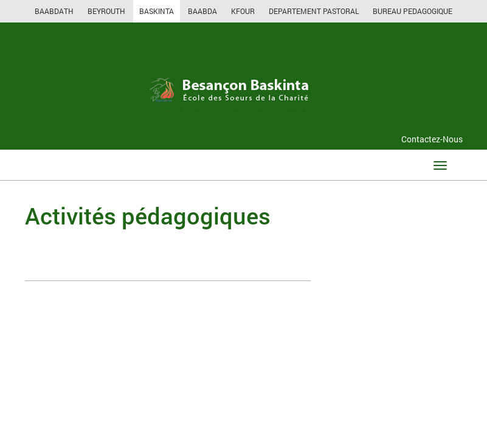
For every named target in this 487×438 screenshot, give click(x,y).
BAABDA (202, 11)
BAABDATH (54, 11)
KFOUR (243, 11)
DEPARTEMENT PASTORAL (314, 11)
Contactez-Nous (432, 139)
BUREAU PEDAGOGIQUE (412, 11)
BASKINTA (156, 11)
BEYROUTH (106, 11)
